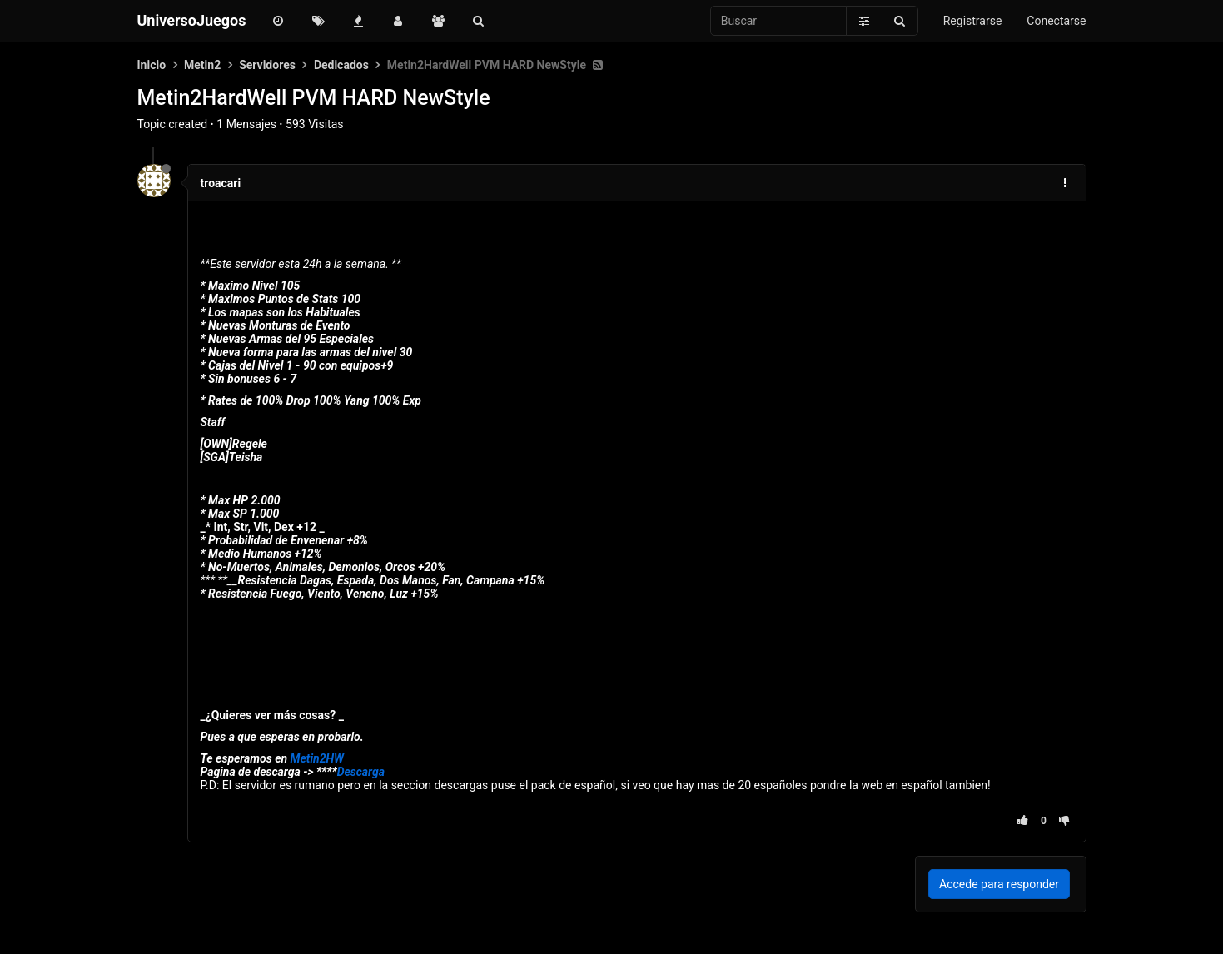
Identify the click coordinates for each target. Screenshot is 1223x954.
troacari (221, 183)
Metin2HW (317, 758)
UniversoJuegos (191, 20)
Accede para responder (999, 884)
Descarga (361, 771)
